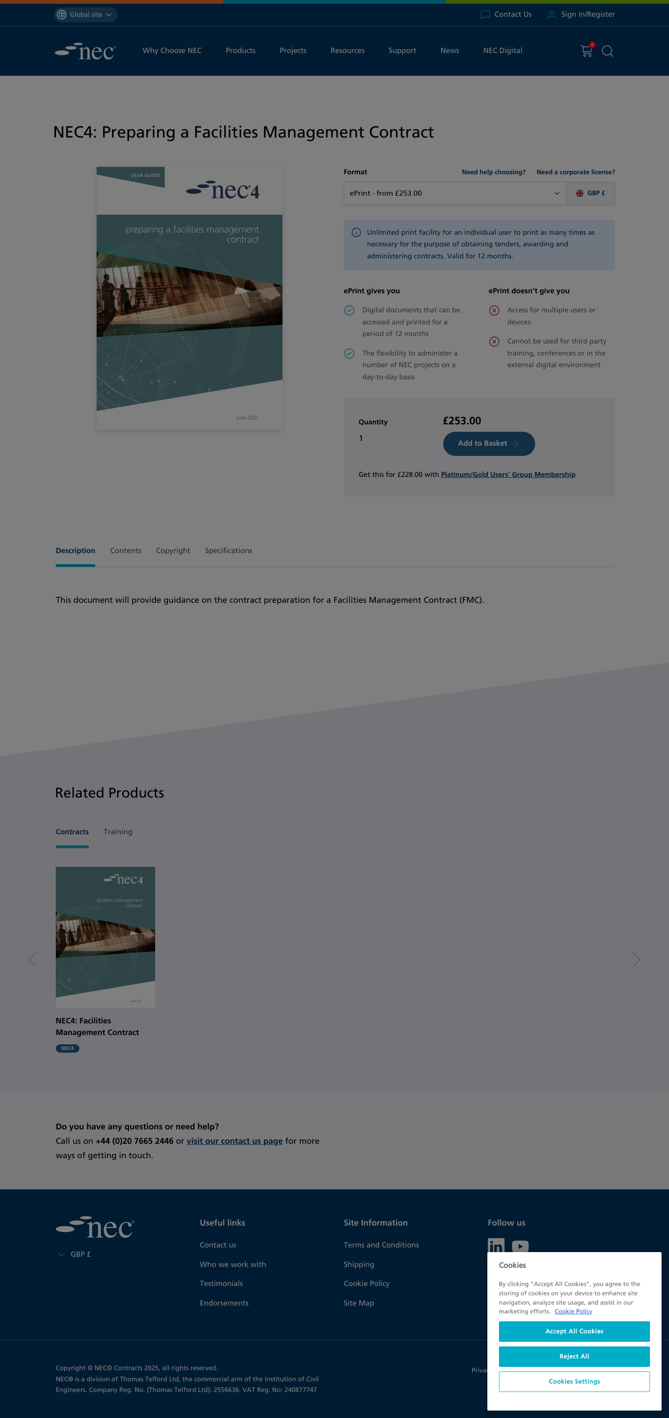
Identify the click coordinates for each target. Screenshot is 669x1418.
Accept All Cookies (574, 1331)
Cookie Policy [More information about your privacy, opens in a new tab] (573, 1311)
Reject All (574, 1356)
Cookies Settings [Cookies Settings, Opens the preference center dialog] (574, 1381)
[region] (574, 1331)
